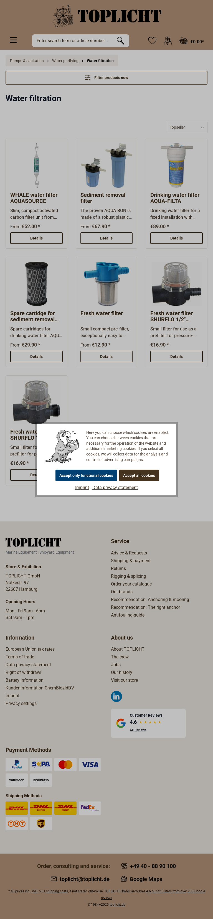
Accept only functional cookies (86, 475)
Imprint (82, 487)
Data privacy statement (115, 487)
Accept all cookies (139, 475)
